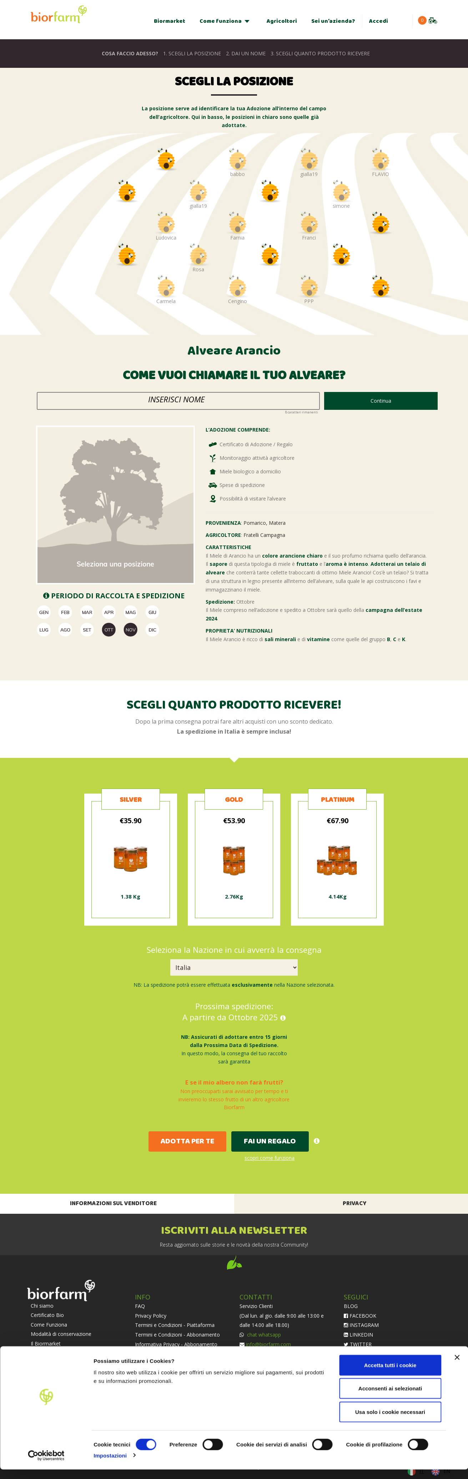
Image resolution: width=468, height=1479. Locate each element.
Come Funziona (49, 1324)
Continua (381, 400)
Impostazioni (110, 1465)
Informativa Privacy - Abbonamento (176, 1344)
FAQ (140, 1306)
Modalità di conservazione (61, 1333)
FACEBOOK (360, 1315)
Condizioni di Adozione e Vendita (172, 1353)
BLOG (351, 1306)
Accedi (378, 21)
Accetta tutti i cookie (390, 1375)
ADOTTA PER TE (187, 1141)
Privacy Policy (150, 1315)
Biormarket (169, 21)
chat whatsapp (263, 1334)
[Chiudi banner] (456, 1366)
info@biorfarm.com (268, 1344)
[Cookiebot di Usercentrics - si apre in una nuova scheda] (46, 1465)
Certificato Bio (47, 1315)
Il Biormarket (46, 1343)
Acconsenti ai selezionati (390, 1398)
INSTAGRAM (361, 1325)
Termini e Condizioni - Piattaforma (175, 1325)
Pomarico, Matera (264, 522)
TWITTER (358, 1344)
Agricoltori (282, 21)
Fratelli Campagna (264, 535)
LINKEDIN (358, 1334)
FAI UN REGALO (270, 1141)
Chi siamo (42, 1305)
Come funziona (221, 21)
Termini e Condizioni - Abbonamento (177, 1334)
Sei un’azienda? (333, 21)
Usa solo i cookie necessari (390, 1421)
